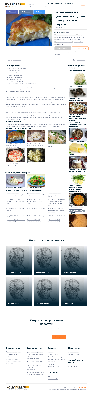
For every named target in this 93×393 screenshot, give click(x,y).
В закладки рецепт (81, 48)
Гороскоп (51, 361)
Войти (83, 5)
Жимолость (31, 369)
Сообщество (69, 3)
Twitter (40, 12)
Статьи (50, 3)
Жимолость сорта (33, 358)
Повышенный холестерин (36, 372)
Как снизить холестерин (35, 374)
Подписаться (59, 337)
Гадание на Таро (53, 366)
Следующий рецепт (79, 60)
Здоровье (58, 3)
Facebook (12, 12)
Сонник (51, 364)
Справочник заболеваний (56, 359)
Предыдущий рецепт (14, 60)
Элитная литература (13, 357)
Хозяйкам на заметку (55, 357)
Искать (50, 352)
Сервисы (47, 7)
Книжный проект (12, 359)
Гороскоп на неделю (13, 352)
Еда (44, 3)
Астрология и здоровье (35, 352)
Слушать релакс (12, 354)
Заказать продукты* (63, 48)
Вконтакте (26, 12)
